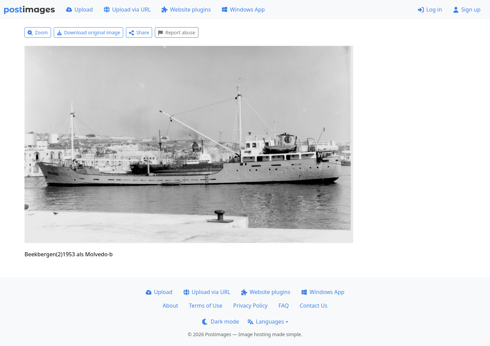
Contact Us (313, 305)
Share (139, 32)
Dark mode (220, 321)
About (170, 305)
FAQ (283, 305)
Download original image (88, 32)
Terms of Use (205, 305)
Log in (430, 9)
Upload (79, 9)
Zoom (38, 32)
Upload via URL (127, 9)
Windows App (243, 9)
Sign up (466, 9)
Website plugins (186, 9)
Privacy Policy (250, 305)
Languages (265, 321)
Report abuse (176, 32)
